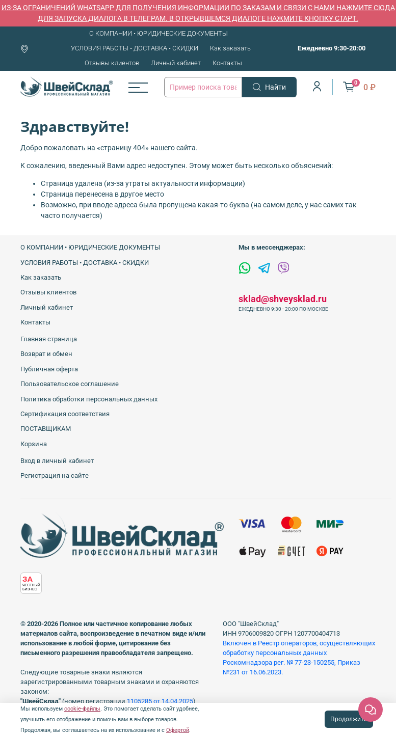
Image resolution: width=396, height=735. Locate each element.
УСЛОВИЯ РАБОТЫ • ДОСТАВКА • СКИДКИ (134, 48)
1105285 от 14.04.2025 (160, 701)
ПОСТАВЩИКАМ (45, 428)
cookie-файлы (82, 708)
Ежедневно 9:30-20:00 (331, 48)
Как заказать (230, 48)
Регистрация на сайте (54, 475)
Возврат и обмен (46, 354)
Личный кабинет (176, 63)
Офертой (177, 730)
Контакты (227, 63)
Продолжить (348, 719)
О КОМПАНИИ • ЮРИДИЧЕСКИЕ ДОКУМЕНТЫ (158, 33)
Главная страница (48, 339)
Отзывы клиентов (112, 63)
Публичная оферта (49, 369)
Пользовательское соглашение (69, 384)
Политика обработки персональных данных (88, 399)
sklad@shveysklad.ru (283, 298)
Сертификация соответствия (65, 414)
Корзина (33, 444)
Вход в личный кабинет (57, 461)
